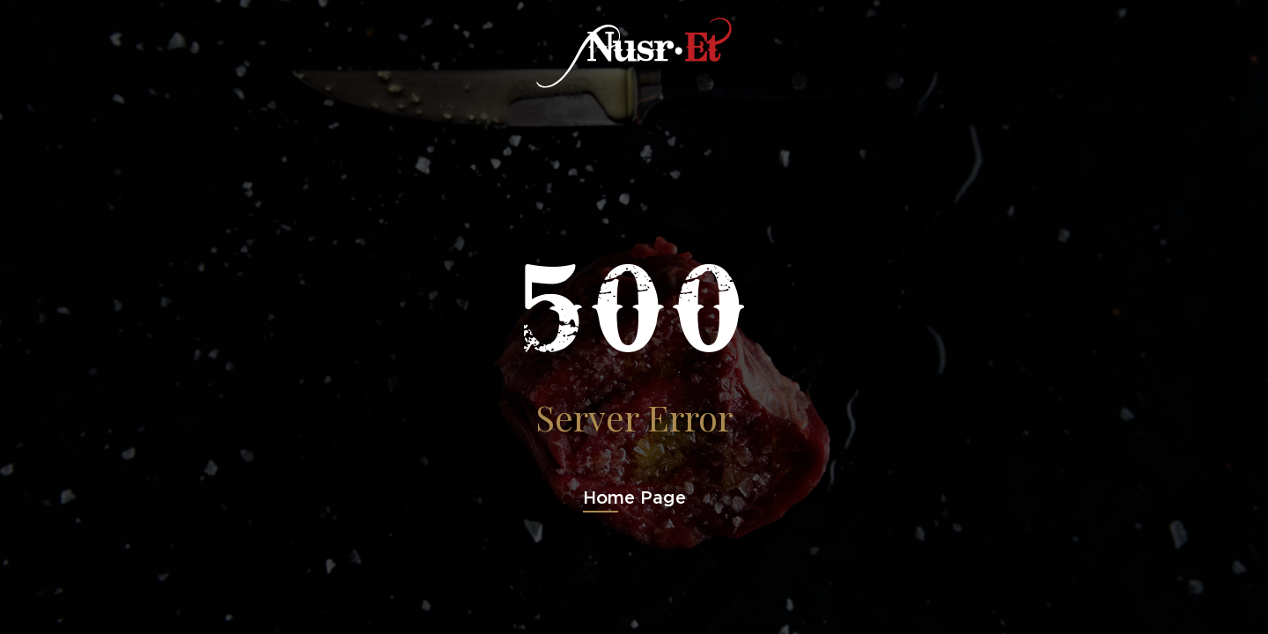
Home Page (634, 497)
